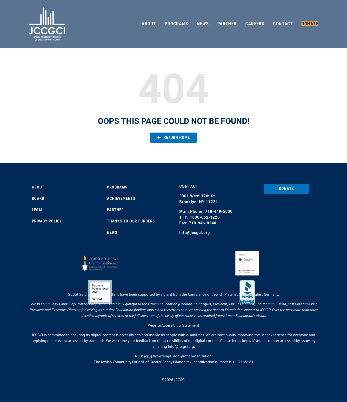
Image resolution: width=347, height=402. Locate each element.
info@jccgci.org (194, 232)
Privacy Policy (47, 221)
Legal (37, 210)
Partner (115, 210)
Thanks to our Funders (131, 221)
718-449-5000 (219, 211)
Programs (117, 187)
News (112, 232)
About (38, 187)
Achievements (121, 198)
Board (38, 198)
